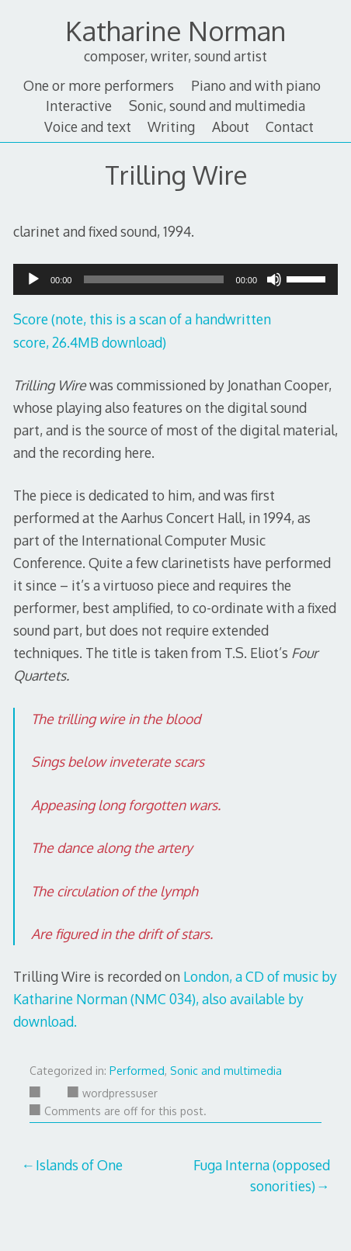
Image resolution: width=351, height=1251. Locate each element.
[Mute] (274, 284)
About (230, 126)
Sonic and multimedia (226, 1070)
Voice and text (87, 126)
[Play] (33, 284)
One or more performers (98, 85)
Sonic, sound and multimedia (217, 105)
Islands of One (79, 1164)
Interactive (79, 105)
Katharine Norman (175, 30)
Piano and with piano (256, 85)
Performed (137, 1070)
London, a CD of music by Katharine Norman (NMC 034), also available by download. (175, 999)
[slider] (153, 279)
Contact (290, 126)
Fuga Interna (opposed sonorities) (261, 1175)
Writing (171, 126)
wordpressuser (113, 1093)
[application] (175, 279)
